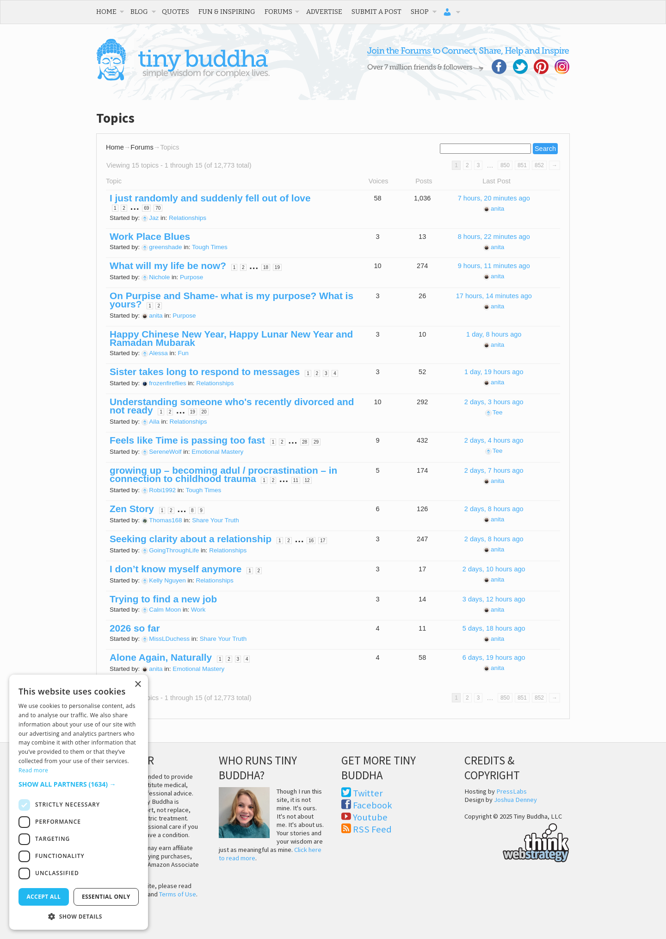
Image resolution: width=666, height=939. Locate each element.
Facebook (372, 805)
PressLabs (511, 791)
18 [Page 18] (265, 267)
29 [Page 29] (316, 441)
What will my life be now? (168, 265)
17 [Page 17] (322, 540)
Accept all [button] (43, 897)
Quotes (175, 11)
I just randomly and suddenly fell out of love (210, 198)
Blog (139, 11)
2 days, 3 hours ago (494, 402)
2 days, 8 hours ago (494, 509)
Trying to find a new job (163, 599)
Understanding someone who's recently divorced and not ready (232, 405)
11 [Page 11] (295, 480)
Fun (183, 353)
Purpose (191, 277)
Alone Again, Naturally (161, 657)
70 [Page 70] (157, 208)
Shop (420, 11)
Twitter (368, 793)
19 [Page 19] (277, 267)
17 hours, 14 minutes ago (494, 296)
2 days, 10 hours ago (493, 569)
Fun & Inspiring (226, 11)
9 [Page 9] (201, 510)
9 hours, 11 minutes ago (494, 265)
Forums (278, 11)
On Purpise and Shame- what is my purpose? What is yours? (231, 299)
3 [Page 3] (478, 165)
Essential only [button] (106, 897)
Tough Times (210, 247)
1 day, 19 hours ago (494, 372)
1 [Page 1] (115, 208)
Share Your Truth (215, 520)
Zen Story (132, 508)
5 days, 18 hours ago (493, 628)
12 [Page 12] (307, 480)
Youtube (370, 817)
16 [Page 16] (311, 540)
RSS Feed (372, 829)
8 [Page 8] (192, 510)
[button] (78, 784)
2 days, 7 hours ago (494, 470)
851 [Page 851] (522, 165)
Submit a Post (376, 11)
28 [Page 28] (304, 441)
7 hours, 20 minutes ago (494, 198)
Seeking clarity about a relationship (190, 538)
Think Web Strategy (516, 841)
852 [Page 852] (539, 165)
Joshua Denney (515, 799)
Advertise (324, 11)
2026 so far (135, 628)
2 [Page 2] (467, 165)
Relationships (187, 217)
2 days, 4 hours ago (494, 440)
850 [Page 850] (505, 165)
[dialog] (78, 802)
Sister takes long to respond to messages (205, 371)
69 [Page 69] (146, 208)
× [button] (137, 684)
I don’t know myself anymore (175, 568)
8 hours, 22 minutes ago (494, 236)
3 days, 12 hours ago (493, 599)
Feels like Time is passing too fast (187, 440)
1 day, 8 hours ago (493, 334)
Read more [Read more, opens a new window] (33, 770)
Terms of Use (177, 894)
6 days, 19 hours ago (493, 657)
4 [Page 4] (334, 373)
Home (106, 11)
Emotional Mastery (217, 451)
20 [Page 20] (204, 411)
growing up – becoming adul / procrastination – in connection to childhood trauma (223, 474)
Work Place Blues (150, 236)
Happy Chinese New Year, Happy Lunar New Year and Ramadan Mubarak (231, 338)
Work (198, 609)
